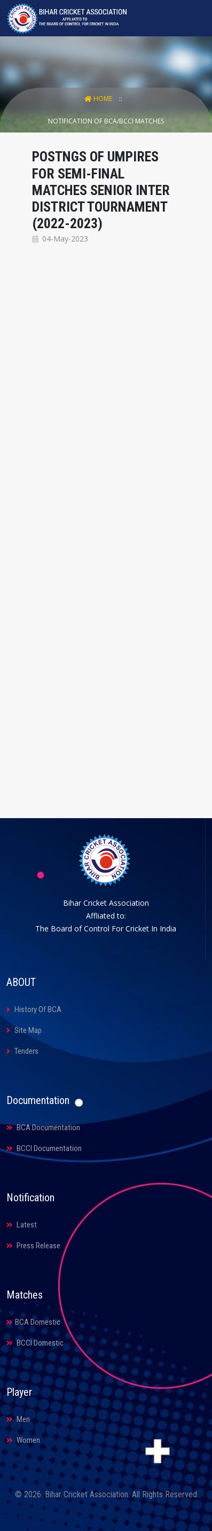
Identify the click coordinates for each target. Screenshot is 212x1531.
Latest (21, 1225)
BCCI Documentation (44, 1148)
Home (99, 98)
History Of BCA (33, 1009)
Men (18, 1419)
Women (23, 1440)
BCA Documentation (43, 1127)
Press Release (33, 1245)
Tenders (22, 1051)
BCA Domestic (33, 1322)
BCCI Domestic (35, 1343)
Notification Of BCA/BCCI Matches (106, 121)
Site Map (24, 1030)
